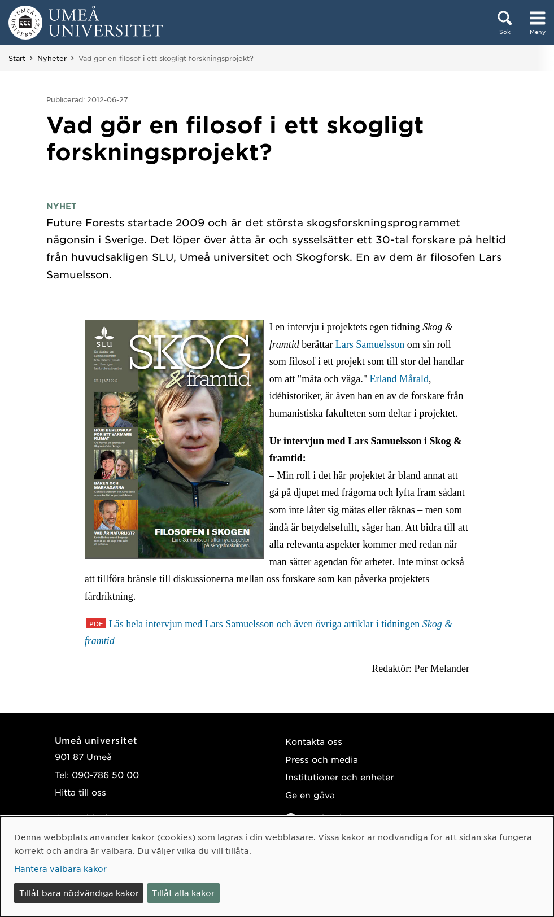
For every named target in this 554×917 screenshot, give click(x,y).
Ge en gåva (310, 794)
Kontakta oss (313, 741)
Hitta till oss (80, 792)
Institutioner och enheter (339, 776)
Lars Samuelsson (369, 344)
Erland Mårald (398, 379)
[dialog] (277, 866)
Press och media (321, 759)
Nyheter (52, 58)
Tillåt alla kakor (183, 893)
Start (16, 58)
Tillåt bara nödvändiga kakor (79, 893)
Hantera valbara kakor (60, 868)
